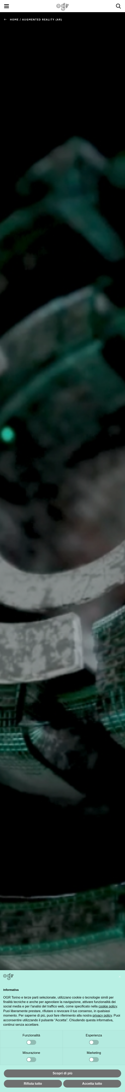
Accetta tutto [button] (92, 1083)
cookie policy (108, 1006)
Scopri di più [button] (62, 1073)
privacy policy (102, 1015)
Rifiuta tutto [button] (33, 1083)
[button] (119, 976)
